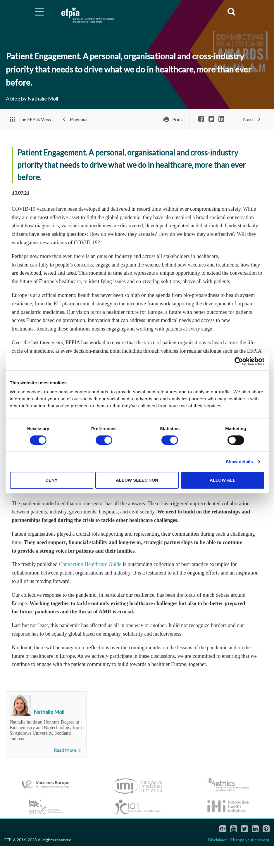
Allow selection (137, 480)
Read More (68, 750)
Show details (239, 461)
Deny (51, 480)
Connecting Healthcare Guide (90, 564)
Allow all (222, 480)
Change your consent (250, 839)
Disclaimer (217, 839)
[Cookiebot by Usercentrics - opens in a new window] (238, 361)
